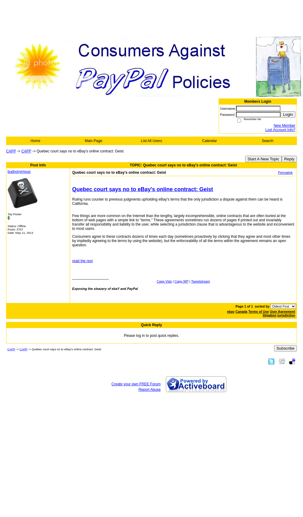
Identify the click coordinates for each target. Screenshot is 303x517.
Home (35, 141)
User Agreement (282, 311)
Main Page (93, 141)
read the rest (82, 261)
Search (267, 141)
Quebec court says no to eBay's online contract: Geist (142, 189)
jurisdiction (286, 315)
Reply (289, 159)
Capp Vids (164, 281)
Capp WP (181, 281)
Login (288, 114)
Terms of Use (258, 311)
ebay (231, 311)
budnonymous (19, 171)
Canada (241, 311)
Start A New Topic (263, 159)
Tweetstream (200, 281)
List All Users (151, 141)
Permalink (285, 172)
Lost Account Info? (280, 130)
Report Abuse (150, 389)
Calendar (209, 141)
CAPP (11, 151)
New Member (284, 125)
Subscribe (285, 348)
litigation (270, 315)
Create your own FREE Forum (135, 384)
